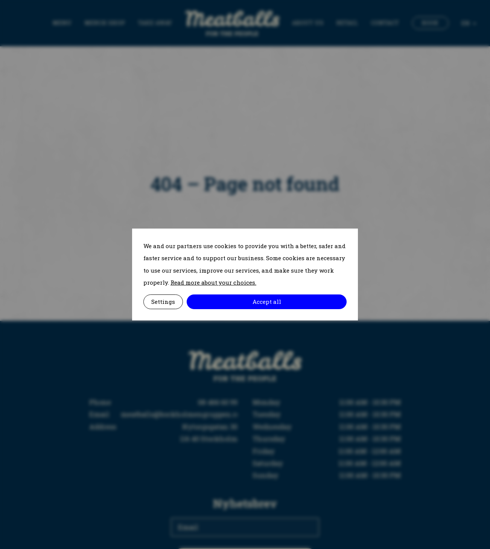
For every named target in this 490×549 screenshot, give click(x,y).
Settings (163, 301)
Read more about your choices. (213, 282)
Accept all (267, 301)
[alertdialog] (245, 274)
